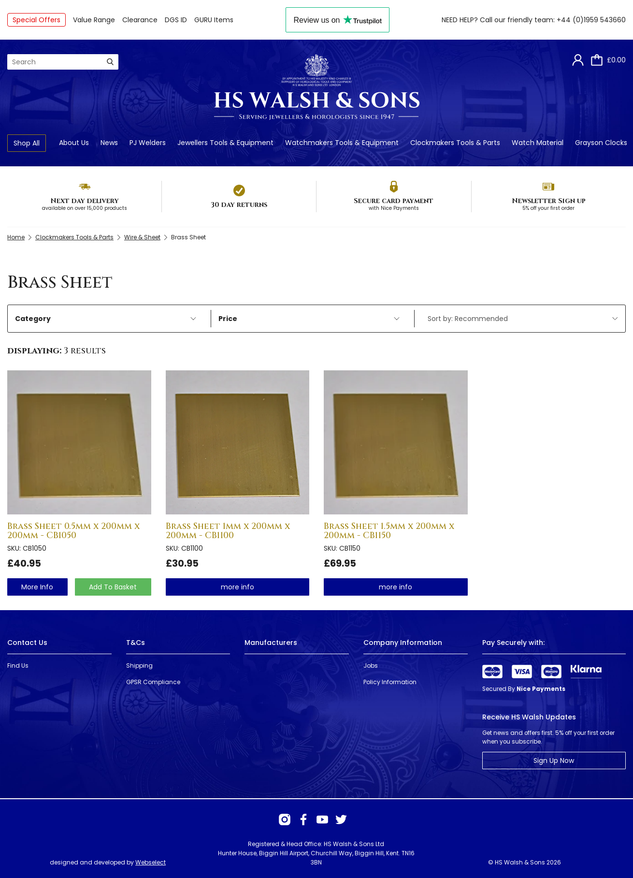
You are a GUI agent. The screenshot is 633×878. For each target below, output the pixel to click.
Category (105, 318)
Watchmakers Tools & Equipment (342, 142)
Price (309, 318)
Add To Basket (113, 587)
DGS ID (176, 20)
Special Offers (36, 20)
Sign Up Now (553, 760)
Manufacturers (271, 642)
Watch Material (537, 142)
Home (16, 237)
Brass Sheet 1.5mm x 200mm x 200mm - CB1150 (389, 531)
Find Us (18, 665)
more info (37, 587)
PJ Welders (147, 142)
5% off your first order (548, 208)
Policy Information (390, 682)
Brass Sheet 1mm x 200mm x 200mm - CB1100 (228, 531)
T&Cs (135, 642)
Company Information (402, 642)
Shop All (27, 143)
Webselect (150, 862)
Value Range (94, 20)
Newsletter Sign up (549, 200)
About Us (74, 142)
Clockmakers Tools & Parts (455, 142)
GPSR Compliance (153, 682)
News (109, 142)
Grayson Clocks (601, 142)
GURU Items (213, 20)
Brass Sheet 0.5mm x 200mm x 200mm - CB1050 (73, 531)
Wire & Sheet (142, 237)
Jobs (370, 665)
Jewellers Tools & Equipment (225, 142)
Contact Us (27, 642)
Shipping (139, 665)
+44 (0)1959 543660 (591, 20)
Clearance (140, 20)
